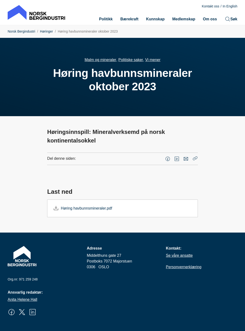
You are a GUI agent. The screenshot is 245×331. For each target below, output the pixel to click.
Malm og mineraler (100, 60)
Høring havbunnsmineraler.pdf (86, 208)
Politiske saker (130, 60)
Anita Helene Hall (22, 299)
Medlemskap (183, 19)
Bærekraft (129, 19)
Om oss (210, 19)
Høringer (46, 31)
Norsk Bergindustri (21, 31)
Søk (231, 19)
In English (230, 6)
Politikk (106, 19)
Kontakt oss (210, 6)
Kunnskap (155, 19)
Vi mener (153, 60)
